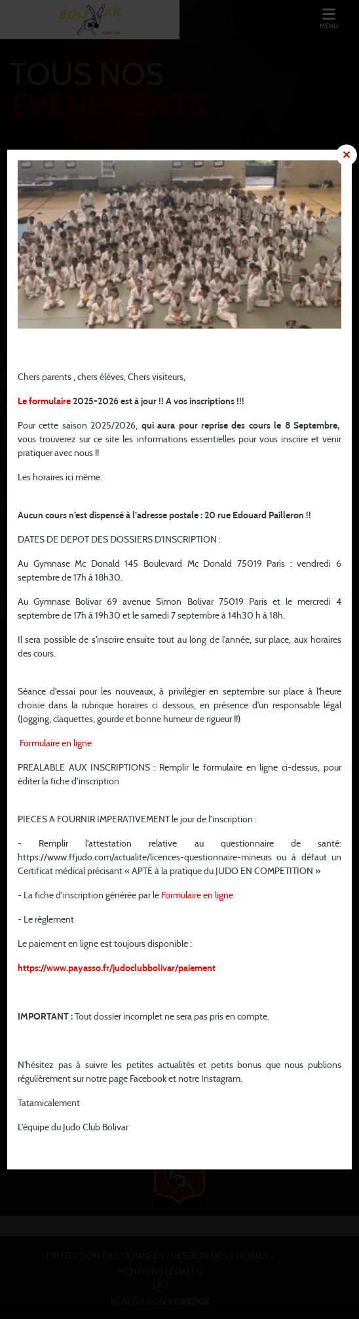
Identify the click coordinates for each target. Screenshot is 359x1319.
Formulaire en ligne (56, 743)
